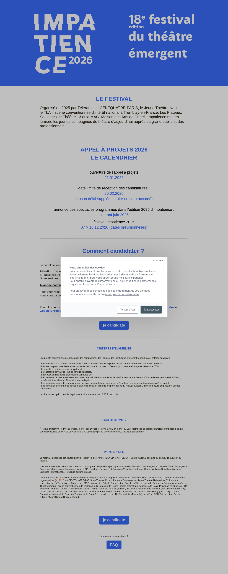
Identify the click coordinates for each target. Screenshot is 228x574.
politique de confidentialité (122, 294)
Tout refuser (157, 260)
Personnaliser (127, 309)
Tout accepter (151, 309)
